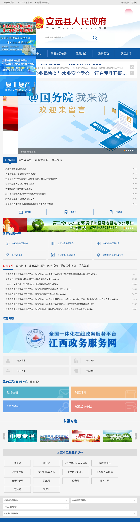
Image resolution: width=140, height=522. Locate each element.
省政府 (73, 190)
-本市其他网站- (11, 485)
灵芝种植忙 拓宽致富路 (15, 147)
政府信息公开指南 (20, 222)
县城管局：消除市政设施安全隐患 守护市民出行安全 (29, 182)
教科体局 (104, 459)
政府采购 (52, 244)
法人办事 (90, 339)
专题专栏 (70, 399)
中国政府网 (9, 2)
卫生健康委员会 (75, 450)
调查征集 (80, 370)
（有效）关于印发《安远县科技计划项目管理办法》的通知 (31, 263)
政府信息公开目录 (66, 222)
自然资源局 (17, 459)
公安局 (75, 459)
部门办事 (21, 349)
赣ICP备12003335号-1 (33, 507)
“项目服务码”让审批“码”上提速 (19, 167)
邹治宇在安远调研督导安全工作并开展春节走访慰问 (71, 66)
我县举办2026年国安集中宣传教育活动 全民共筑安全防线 (31, 157)
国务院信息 (25, 138)
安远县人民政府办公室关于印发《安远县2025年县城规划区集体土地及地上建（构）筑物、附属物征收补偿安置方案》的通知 (61, 277)
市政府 (119, 190)
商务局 (17, 441)
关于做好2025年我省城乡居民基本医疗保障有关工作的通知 (32, 257)
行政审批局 (104, 441)
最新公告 (57, 138)
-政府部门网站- (79, 479)
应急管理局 (17, 450)
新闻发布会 (41, 138)
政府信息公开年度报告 (113, 233)
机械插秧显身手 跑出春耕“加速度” (20, 152)
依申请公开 (17, 233)
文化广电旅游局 (46, 450)
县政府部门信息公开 (67, 233)
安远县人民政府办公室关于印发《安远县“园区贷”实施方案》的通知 (35, 273)
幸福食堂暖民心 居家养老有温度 (19, 162)
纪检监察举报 (83, 384)
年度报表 (122, 507)
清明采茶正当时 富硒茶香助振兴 (19, 177)
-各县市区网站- (11, 492)
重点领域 (84, 244)
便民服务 (90, 349)
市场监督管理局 (105, 450)
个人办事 (21, 339)
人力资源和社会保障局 (75, 441)
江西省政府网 (25, 2)
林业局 (46, 441)
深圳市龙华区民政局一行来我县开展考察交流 (25, 172)
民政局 (46, 459)
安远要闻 (10, 138)
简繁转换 (125, 2)
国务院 (28, 190)
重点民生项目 (68, 244)
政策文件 (8, 244)
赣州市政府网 (43, 2)
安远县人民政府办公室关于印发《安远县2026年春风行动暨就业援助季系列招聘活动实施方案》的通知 (51, 252)
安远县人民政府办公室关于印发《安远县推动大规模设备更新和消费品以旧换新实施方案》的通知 (49, 288)
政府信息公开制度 (111, 222)
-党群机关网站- (11, 479)
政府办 (46, 467)
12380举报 (13, 384)
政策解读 (21, 244)
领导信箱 (12, 370)
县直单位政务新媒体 (70, 430)
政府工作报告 (37, 244)
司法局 (17, 467)
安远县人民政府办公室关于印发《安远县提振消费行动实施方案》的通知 (38, 267)
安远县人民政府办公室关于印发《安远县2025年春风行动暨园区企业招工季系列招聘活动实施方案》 (50, 282)
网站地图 (110, 507)
